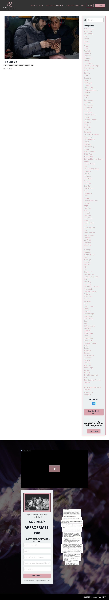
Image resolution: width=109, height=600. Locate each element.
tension (87, 370)
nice (85, 267)
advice (86, 39)
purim (86, 304)
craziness (87, 122)
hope (16, 65)
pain (85, 279)
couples (87, 117)
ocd (85, 269)
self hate (87, 331)
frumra (86, 181)
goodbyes (87, 183)
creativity (87, 127)
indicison (87, 215)
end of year (88, 154)
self (85, 323)
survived (87, 360)
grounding (88, 193)
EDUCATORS (79, 6)
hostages (21, 65)
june (85, 230)
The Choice (10, 61)
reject (86, 309)
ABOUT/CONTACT (37, 6)
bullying (87, 73)
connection (88, 112)
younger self (88, 392)
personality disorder (91, 287)
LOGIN (90, 5)
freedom (87, 176)
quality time (89, 306)
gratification (88, 188)
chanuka (87, 85)
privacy (86, 299)
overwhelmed (89, 274)
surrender (87, 358)
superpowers (89, 355)
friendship (88, 179)
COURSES (100, 5)
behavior (87, 56)
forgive (86, 174)
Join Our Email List (93, 412)
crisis (86, 129)
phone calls (88, 289)
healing (87, 198)
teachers (87, 365)
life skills (87, 242)
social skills (88, 341)
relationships (89, 314)
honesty (87, 203)
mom (86, 257)
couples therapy (90, 120)
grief (86, 191)
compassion (88, 100)
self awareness (89, 326)
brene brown (89, 68)
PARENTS (59, 6)
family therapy (89, 164)
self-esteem (88, 333)
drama (86, 142)
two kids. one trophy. (92, 380)
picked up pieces (90, 291)
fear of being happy (91, 169)
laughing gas (89, 235)
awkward (87, 53)
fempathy (87, 171)
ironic (86, 225)
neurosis (87, 264)
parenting (87, 282)
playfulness (88, 296)
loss (85, 247)
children (87, 93)
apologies (87, 51)
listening (87, 245)
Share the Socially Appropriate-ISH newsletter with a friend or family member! (93, 424)
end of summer (90, 151)
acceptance (88, 34)
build (86, 70)
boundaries (88, 63)
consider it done (90, 115)
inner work (88, 218)
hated (86, 196)
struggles (87, 350)
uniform (87, 382)
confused (87, 110)
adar (85, 36)
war (32, 65)
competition (88, 102)
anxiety (86, 48)
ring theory (88, 319)
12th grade (88, 31)
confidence (88, 107)
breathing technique (91, 66)
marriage (87, 250)
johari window (89, 228)
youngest (87, 395)
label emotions (89, 233)
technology (88, 368)
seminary (87, 336)
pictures (87, 294)
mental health (89, 255)
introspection (89, 223)
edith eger (11, 65)
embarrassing (89, 147)
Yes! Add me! (37, 576)
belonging (87, 58)
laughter (87, 237)
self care (87, 328)
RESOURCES (50, 6)
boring (86, 61)
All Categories (89, 29)
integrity (87, 220)
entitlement (88, 156)
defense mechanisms (92, 134)
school (86, 321)
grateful (87, 186)
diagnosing (88, 137)
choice (5, 65)
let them (87, 240)
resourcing (88, 316)
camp (86, 80)
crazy (86, 125)
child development (91, 90)
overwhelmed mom (91, 277)
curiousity (88, 132)
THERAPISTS (69, 6)
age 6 (86, 41)
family (86, 161)
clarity (86, 98)
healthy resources (91, 201)
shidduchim (88, 338)
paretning (87, 284)
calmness (87, 78)
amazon (87, 43)
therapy (87, 372)
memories (87, 252)
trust (86, 377)
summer (87, 353)
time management (91, 375)
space (86, 345)
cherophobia (89, 88)
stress (86, 348)
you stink (87, 390)
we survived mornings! (92, 387)
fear (85, 166)
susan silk (87, 363)
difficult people (89, 139)
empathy (87, 149)
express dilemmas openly (93, 159)
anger (86, 46)
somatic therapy (90, 343)
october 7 (27, 65)
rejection (87, 311)
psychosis (87, 301)
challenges (88, 83)
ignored (87, 213)
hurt (85, 210)
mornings (87, 260)
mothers (87, 262)
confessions (88, 105)
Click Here (94, 431)
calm (86, 75)
